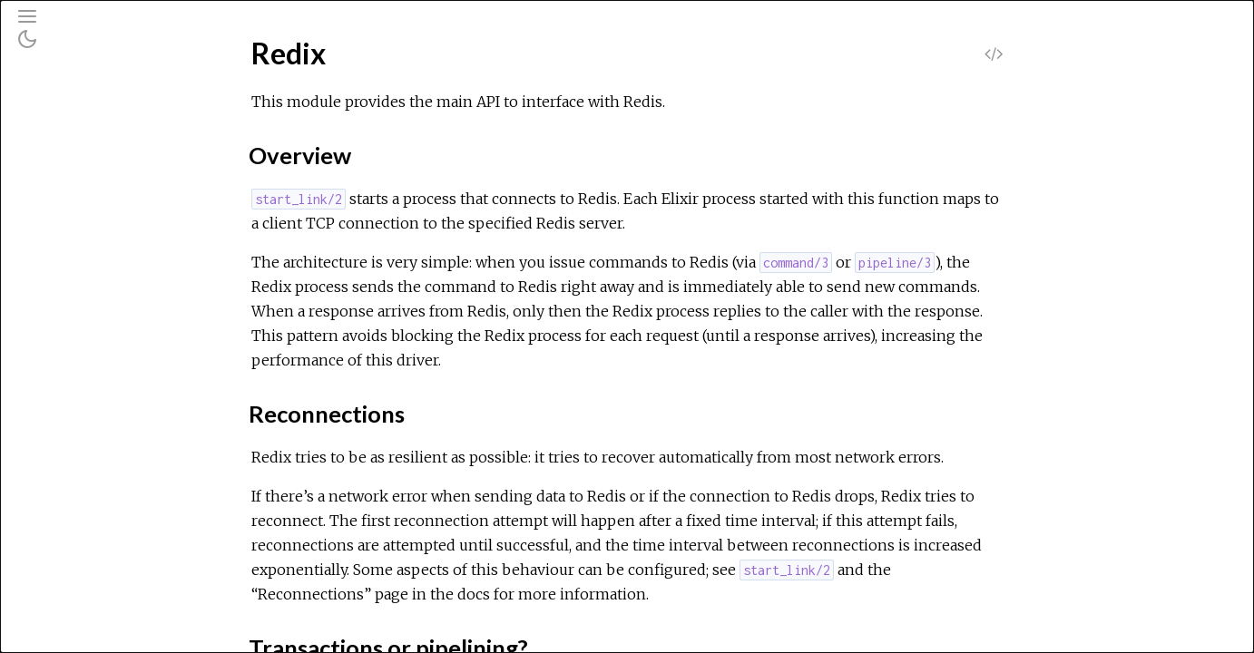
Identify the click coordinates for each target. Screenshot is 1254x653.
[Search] (125, 92)
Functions (98, 329)
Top (79, 269)
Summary (97, 289)
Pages (64, 139)
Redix (62, 240)
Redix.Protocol (91, 360)
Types (86, 309)
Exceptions (83, 188)
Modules (75, 163)
